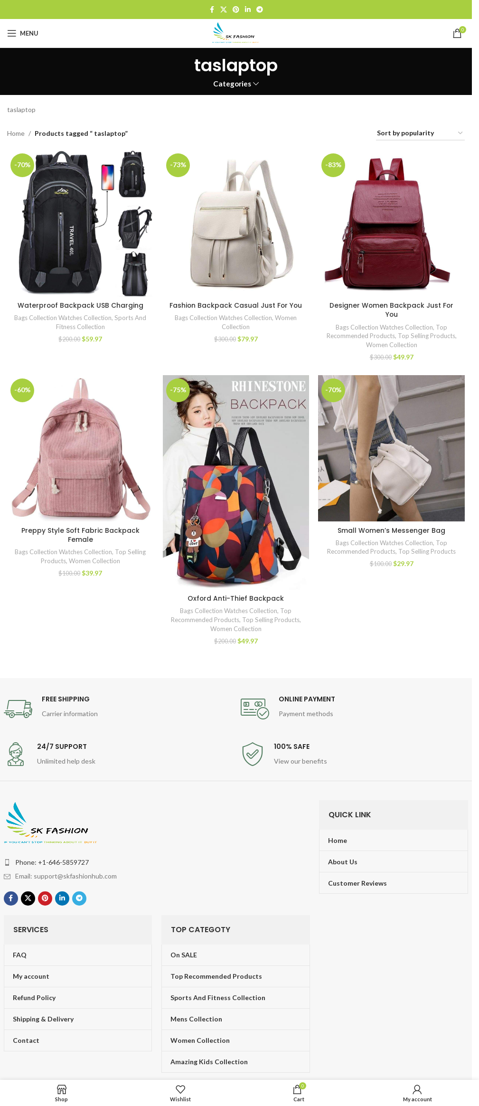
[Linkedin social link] (248, 9)
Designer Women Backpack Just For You (391, 309)
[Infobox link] (117, 709)
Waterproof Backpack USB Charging (80, 305)
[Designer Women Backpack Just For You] (392, 223)
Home (16, 133)
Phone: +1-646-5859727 (52, 862)
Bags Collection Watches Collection (63, 317)
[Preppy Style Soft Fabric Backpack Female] (80, 448)
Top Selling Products (427, 335)
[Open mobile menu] (22, 33)
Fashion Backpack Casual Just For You (236, 305)
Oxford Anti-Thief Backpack (236, 598)
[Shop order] (420, 134)
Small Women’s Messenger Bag (392, 530)
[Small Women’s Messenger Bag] (392, 448)
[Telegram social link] (260, 9)
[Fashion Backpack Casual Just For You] (236, 223)
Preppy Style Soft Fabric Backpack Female (80, 534)
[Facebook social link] (211, 9)
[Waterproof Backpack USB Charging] (80, 223)
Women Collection (392, 344)
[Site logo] (236, 32)
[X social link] (223, 9)
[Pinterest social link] (236, 9)
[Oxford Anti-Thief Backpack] (236, 482)
